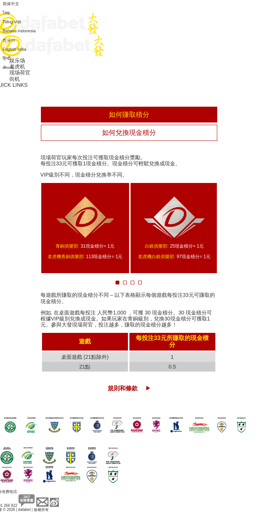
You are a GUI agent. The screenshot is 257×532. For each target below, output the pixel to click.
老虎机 (17, 66)
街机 (14, 79)
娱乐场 (17, 60)
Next (225, 228)
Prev (32, 228)
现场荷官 (19, 73)
